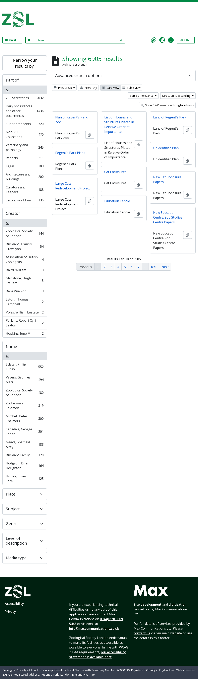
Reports (25, 159)
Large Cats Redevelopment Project (72, 185)
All (7, 90)
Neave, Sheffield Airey (25, 444)
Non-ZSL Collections (25, 134)
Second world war (25, 201)
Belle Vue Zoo (25, 292)
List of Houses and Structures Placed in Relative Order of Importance (119, 124)
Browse (11, 40)
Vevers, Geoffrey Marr (25, 379)
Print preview (64, 88)
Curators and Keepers (25, 189)
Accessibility (14, 603)
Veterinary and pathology (25, 147)
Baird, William (25, 271)
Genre (12, 523)
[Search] (76, 40)
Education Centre (117, 201)
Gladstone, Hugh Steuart (25, 280)
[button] (153, 40)
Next (165, 267)
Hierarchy (88, 88)
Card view (110, 88)
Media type (16, 558)
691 (154, 267)
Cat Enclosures (115, 172)
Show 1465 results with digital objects (167, 105)
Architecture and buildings (25, 176)
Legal (25, 167)
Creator (13, 213)
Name (11, 346)
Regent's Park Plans (70, 153)
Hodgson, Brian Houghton (25, 465)
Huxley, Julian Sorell (25, 478)
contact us (142, 633)
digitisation (177, 604)
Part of (12, 80)
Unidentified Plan (166, 148)
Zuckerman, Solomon (25, 405)
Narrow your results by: (25, 63)
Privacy (10, 611)
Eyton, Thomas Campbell (25, 301)
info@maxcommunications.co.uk (94, 628)
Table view (131, 88)
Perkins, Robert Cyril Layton (25, 322)
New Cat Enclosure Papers (167, 179)
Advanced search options (78, 75)
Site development (148, 604)
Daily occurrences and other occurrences (25, 111)
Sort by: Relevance (142, 96)
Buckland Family (25, 456)
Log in (185, 40)
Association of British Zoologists (25, 259)
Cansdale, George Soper (25, 431)
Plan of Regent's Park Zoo (71, 119)
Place (10, 494)
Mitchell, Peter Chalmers (25, 418)
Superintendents (25, 124)
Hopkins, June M (25, 334)
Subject (13, 508)
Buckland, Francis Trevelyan (25, 246)
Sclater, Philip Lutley (25, 366)
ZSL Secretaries (25, 99)
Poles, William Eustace (25, 313)
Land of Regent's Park (169, 117)
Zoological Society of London (25, 233)
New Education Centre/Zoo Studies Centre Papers (167, 217)
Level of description (16, 541)
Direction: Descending (176, 96)
